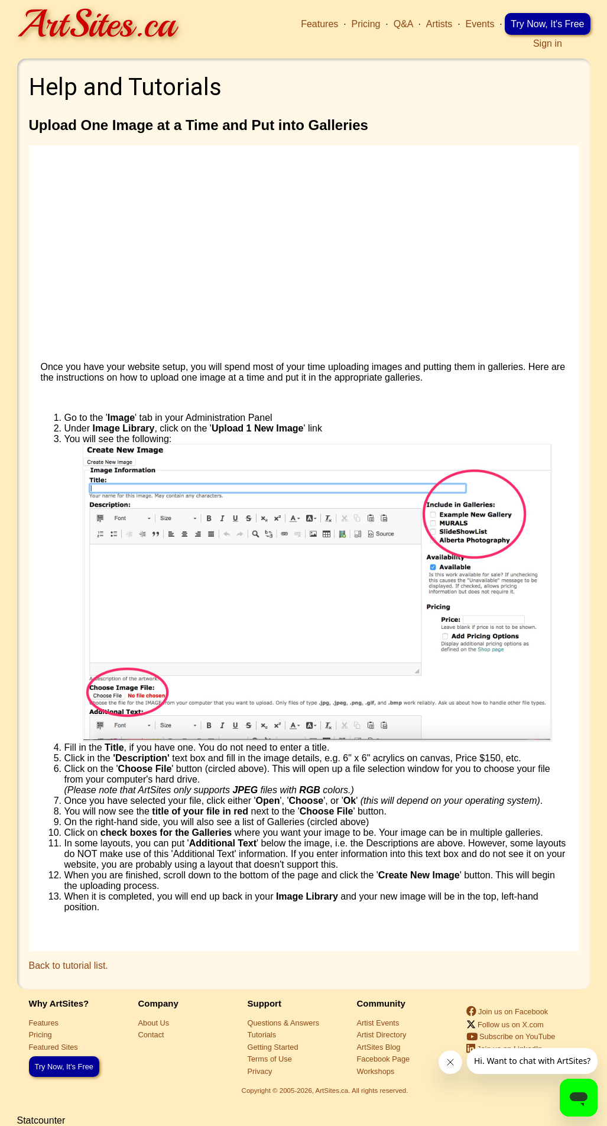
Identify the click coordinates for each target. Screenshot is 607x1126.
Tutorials (262, 1034)
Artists (439, 24)
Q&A (403, 24)
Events (480, 24)
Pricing (366, 24)
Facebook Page (383, 1058)
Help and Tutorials (125, 87)
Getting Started (273, 1047)
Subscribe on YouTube (511, 1036)
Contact (151, 1034)
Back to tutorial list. (68, 965)
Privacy (260, 1071)
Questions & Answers (284, 1022)
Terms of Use (270, 1058)
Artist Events (378, 1022)
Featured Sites (53, 1047)
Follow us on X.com (505, 1024)
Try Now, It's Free (547, 24)
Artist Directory (382, 1034)
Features (319, 24)
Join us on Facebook (507, 1011)
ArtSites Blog (379, 1047)
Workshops (376, 1071)
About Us (154, 1022)
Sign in (547, 43)
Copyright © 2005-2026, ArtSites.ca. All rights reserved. (325, 1090)
